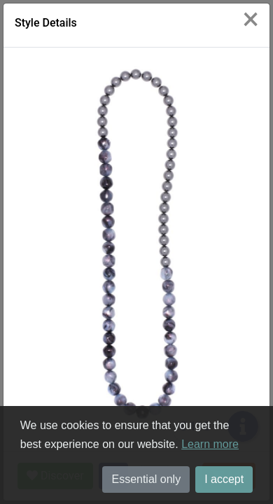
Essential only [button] (146, 479)
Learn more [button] (210, 444)
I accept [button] (224, 479)
